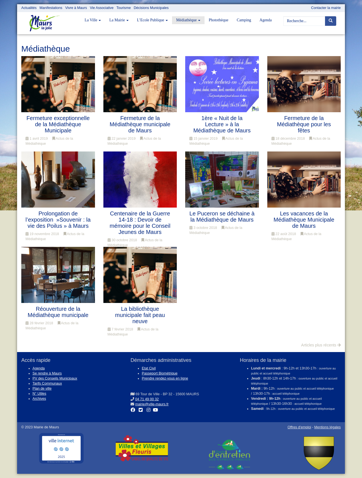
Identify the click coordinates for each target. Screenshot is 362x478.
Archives (39, 399)
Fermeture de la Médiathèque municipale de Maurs (140, 124)
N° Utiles (39, 394)
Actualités (29, 8)
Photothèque (218, 20)
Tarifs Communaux (47, 383)
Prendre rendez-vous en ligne (165, 378)
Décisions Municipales (151, 8)
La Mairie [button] (119, 20)
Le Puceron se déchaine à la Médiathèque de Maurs (221, 216)
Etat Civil (149, 368)
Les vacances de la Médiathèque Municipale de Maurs (303, 219)
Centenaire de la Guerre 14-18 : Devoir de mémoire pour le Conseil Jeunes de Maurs (140, 222)
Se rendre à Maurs (47, 373)
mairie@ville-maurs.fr (152, 404)
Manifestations (51, 8)
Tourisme (124, 8)
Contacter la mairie (326, 8)
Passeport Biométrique (159, 373)
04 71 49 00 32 (147, 399)
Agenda (265, 20)
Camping (244, 20)
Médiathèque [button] (188, 20)
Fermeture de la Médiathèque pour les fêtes (304, 124)
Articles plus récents (321, 345)
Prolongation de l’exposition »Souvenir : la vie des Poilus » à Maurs (57, 219)
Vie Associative (101, 8)
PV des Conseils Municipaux (55, 378)
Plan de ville (42, 388)
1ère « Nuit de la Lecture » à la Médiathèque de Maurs (222, 124)
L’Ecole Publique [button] (152, 20)
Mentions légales (327, 427)
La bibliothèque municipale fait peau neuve (140, 315)
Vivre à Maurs (76, 8)
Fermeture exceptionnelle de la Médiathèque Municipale (58, 124)
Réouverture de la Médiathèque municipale (58, 312)
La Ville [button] (93, 20)
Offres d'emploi (299, 427)
